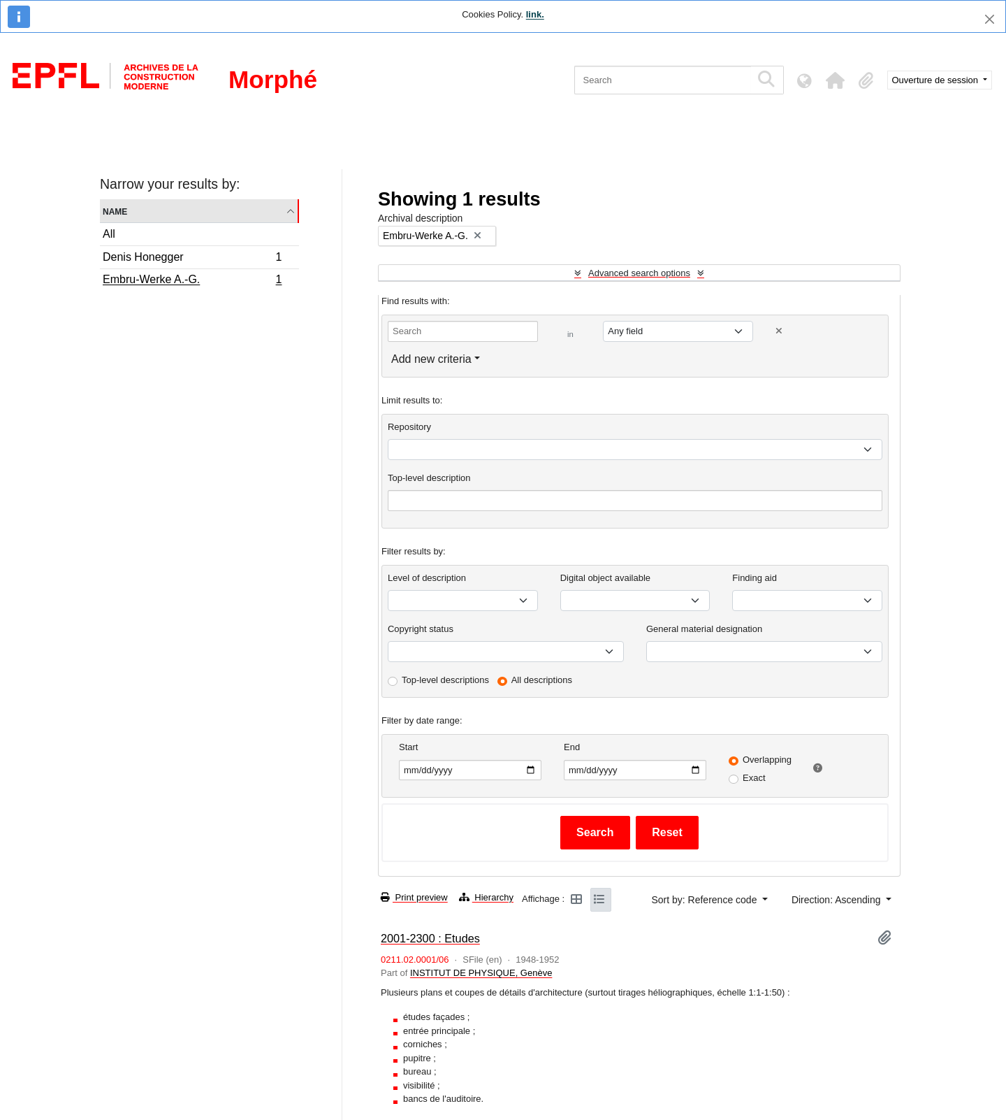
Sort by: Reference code (705, 899)
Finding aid (754, 578)
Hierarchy (486, 897)
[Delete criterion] (778, 331)
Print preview (414, 897)
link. (535, 14)
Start (408, 747)
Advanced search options (639, 273)
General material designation (704, 629)
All (109, 234)
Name (115, 210)
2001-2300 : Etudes (430, 938)
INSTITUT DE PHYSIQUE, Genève (481, 973)
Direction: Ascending (838, 899)
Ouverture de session (936, 80)
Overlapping (767, 759)
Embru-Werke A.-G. (192, 281)
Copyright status (420, 629)
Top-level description (429, 478)
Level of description (427, 578)
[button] (835, 80)
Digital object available (605, 578)
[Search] (662, 80)
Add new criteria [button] (431, 359)
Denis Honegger (192, 259)
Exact (754, 778)
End (572, 747)
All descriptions (541, 680)
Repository (409, 427)
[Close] (989, 19)
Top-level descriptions (445, 680)
